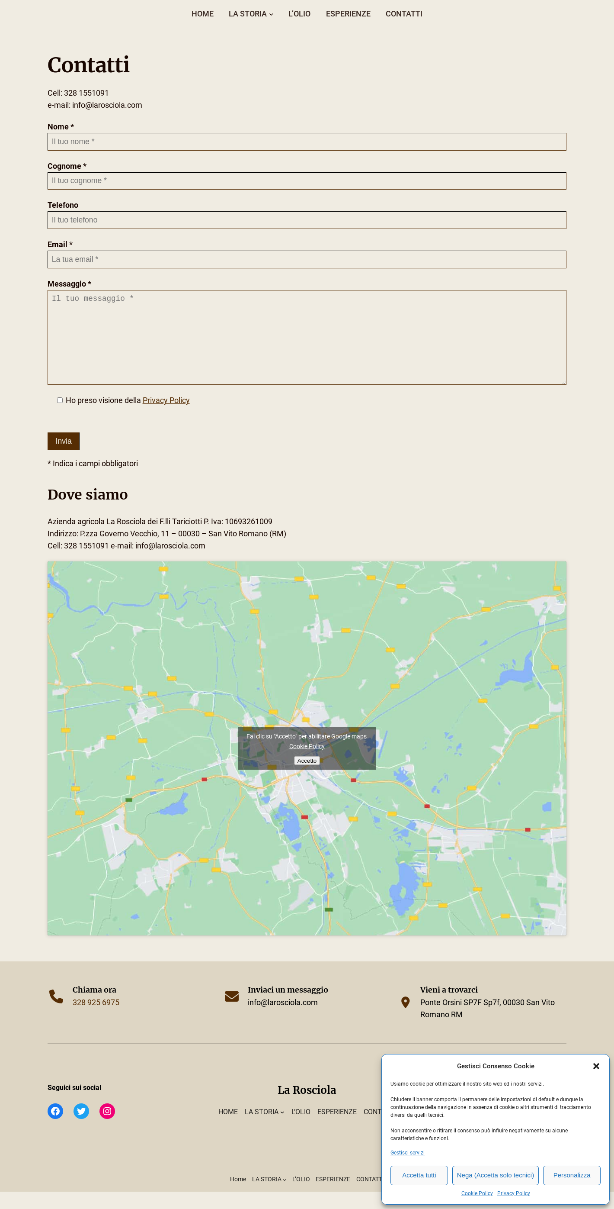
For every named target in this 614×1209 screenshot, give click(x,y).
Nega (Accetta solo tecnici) (495, 1175)
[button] (596, 1066)
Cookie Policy (477, 1193)
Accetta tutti (419, 1175)
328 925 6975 (96, 1020)
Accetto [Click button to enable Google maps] (307, 777)
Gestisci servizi (407, 1153)
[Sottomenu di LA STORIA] (271, 13)
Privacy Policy (513, 1193)
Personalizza (572, 1175)
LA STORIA (248, 14)
